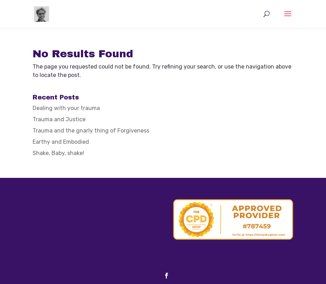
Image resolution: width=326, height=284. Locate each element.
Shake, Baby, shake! (58, 153)
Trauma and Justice (59, 119)
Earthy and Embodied (61, 141)
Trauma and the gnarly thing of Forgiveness (91, 130)
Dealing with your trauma (66, 108)
